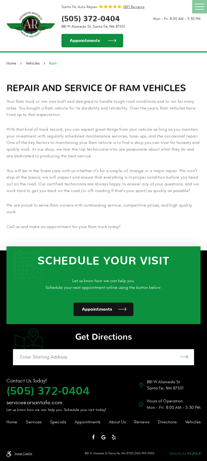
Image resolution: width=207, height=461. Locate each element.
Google (103, 437)
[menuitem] (11, 422)
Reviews (142, 422)
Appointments (85, 40)
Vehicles (33, 63)
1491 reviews (133, 7)
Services (34, 422)
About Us (117, 422)
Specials (58, 422)
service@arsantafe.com (34, 402)
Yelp (114, 437)
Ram (53, 63)
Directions (167, 422)
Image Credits (23, 453)
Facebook (93, 437)
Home (11, 63)
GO (184, 357)
